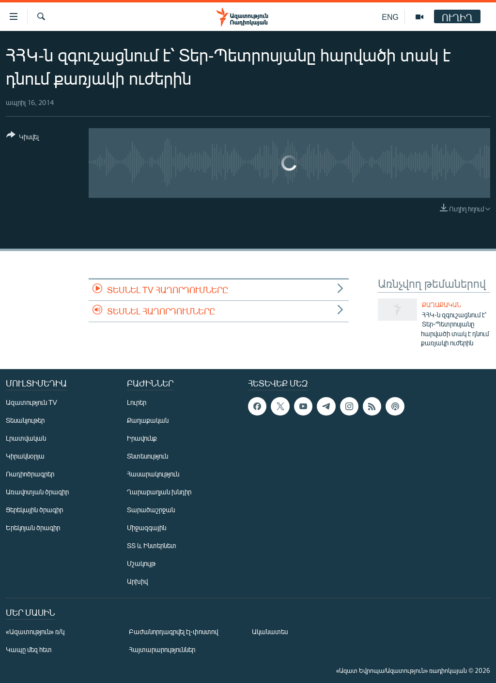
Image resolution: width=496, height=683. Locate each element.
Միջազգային (146, 527)
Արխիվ (137, 581)
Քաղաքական (441, 305)
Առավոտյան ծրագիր (37, 492)
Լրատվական (26, 438)
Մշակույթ (141, 563)
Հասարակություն (153, 474)
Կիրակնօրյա (25, 456)
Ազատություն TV (31, 402)
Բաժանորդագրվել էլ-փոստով (173, 631)
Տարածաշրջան (151, 509)
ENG (390, 16)
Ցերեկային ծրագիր (34, 509)
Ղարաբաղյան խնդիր (159, 492)
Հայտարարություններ (162, 649)
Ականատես (270, 631)
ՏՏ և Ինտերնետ (151, 545)
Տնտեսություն (147, 456)
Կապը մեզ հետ (29, 649)
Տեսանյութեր (25, 420)
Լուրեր (136, 402)
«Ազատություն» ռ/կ (35, 631)
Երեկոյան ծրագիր (33, 527)
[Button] (22, 137)
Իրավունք (142, 438)
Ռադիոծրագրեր (30, 474)
